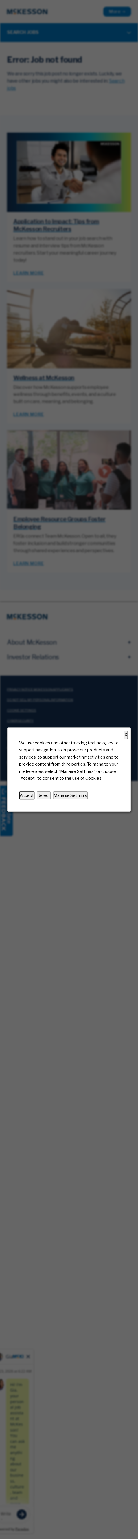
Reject (43, 795)
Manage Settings (70, 795)
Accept (27, 795)
